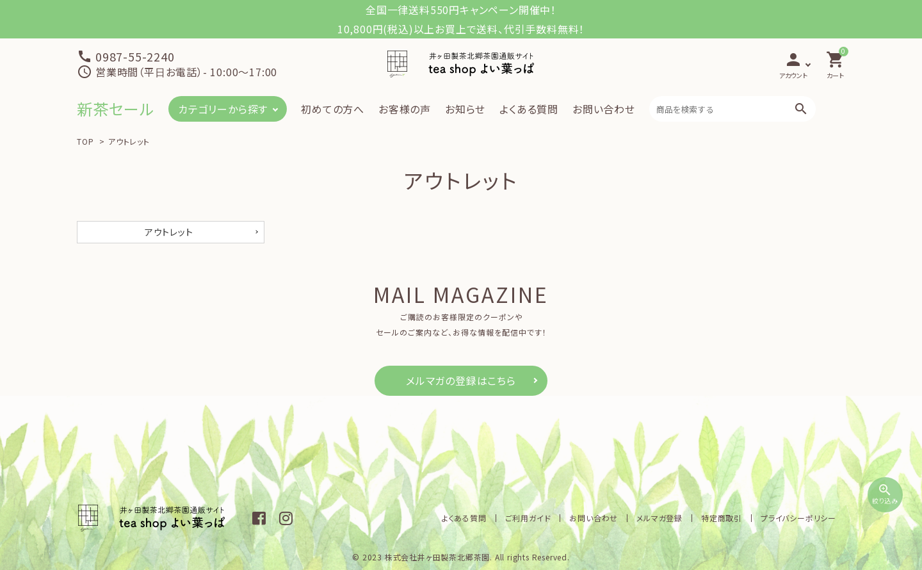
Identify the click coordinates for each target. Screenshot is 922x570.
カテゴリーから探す (223, 109)
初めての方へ (332, 109)
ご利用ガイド (528, 517)
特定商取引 (721, 517)
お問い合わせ (603, 109)
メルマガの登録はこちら (461, 380)
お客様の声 (404, 109)
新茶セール (115, 108)
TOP (85, 141)
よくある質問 (528, 109)
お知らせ (465, 109)
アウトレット (129, 141)
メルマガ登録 (659, 517)
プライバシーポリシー (798, 517)
